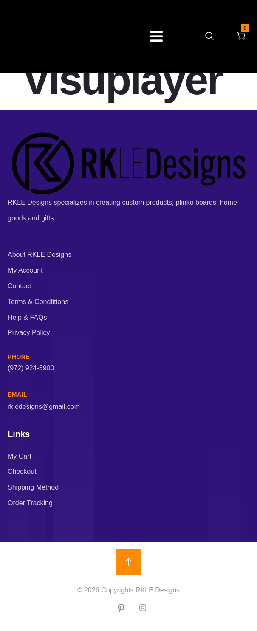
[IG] (142, 608)
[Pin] (121, 608)
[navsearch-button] (209, 36)
